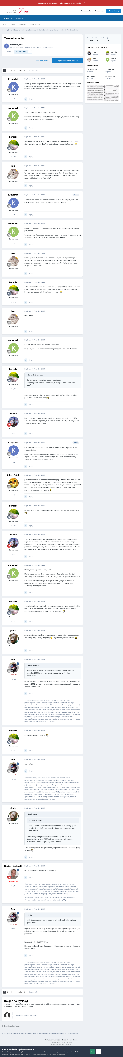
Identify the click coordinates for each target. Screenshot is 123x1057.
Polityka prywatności (52, 1040)
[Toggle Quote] (27, 375)
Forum (4, 24)
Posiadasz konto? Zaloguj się (92, 11)
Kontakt (65, 1040)
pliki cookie (31, 1052)
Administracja (35, 24)
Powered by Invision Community (61, 1044)
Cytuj (31, 99)
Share (8, 52)
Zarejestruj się (114, 11)
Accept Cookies (95, 1052)
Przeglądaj (8, 19)
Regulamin (22, 24)
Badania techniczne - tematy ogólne (39, 47)
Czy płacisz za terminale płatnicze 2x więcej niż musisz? (60, 3)
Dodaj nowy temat (41, 61)
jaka (94, 59)
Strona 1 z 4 (33, 70)
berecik (114, 52)
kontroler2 (115, 59)
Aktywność (20, 18)
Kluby (13, 24)
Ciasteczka (74, 1040)
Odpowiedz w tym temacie (67, 61)
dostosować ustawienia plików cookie (15, 1054)
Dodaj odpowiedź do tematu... (26, 1015)
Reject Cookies (113, 1052)
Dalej (20, 70)
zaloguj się (76, 1004)
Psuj (94, 52)
